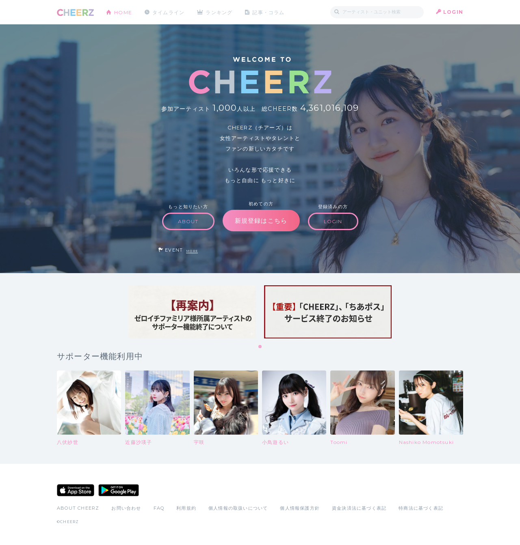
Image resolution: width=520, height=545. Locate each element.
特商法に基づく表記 (421, 508)
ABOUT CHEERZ (78, 508)
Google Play (118, 490)
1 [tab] (260, 347)
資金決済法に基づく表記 (359, 508)
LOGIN (453, 12)
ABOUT (188, 221)
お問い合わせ (126, 508)
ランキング (219, 12)
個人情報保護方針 (300, 508)
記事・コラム (269, 12)
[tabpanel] (192, 311)
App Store (75, 490)
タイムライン (168, 12)
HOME (123, 12)
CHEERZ (75, 12)
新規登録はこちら (261, 220)
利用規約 (186, 508)
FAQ (159, 508)
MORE (192, 251)
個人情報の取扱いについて (238, 508)
